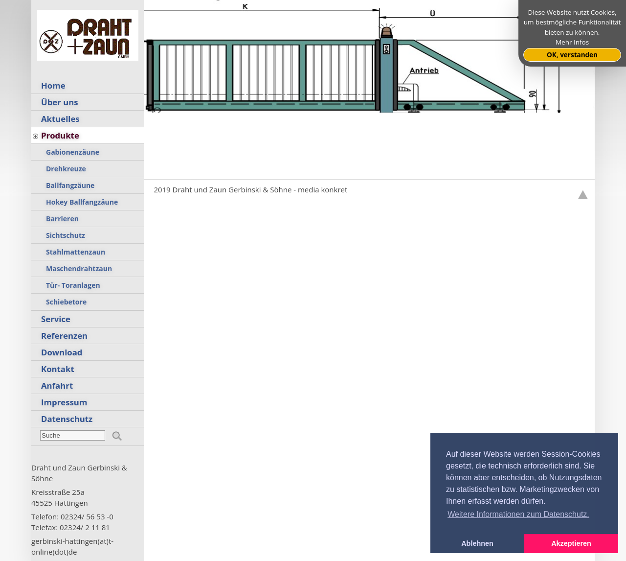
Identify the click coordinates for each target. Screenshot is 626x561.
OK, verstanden (572, 54)
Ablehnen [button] (477, 543)
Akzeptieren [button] (571, 543)
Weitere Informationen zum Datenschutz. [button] (518, 514)
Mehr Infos (572, 42)
